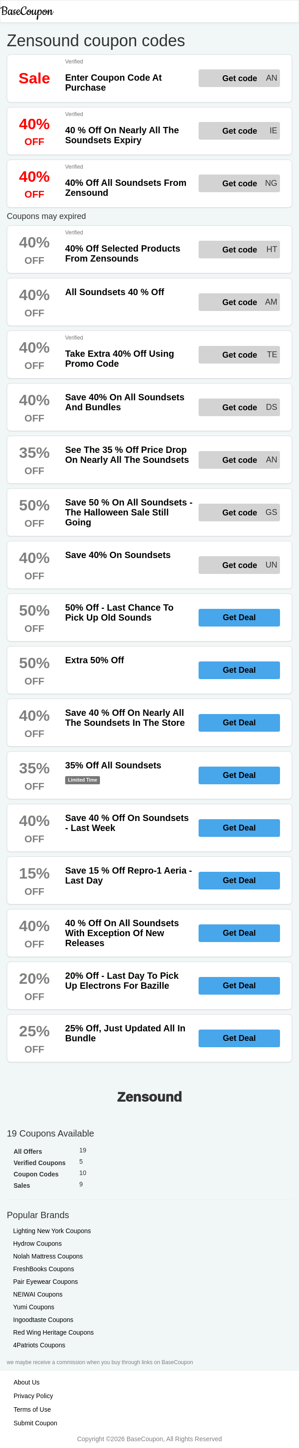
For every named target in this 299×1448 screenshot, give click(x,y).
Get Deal (239, 617)
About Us (27, 1382)
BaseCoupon (26, 11)
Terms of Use (32, 1409)
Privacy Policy (33, 1395)
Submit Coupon (35, 1423)
